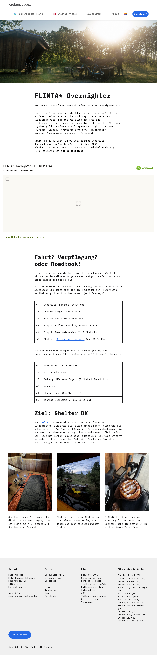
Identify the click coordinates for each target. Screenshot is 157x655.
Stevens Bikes (53, 578)
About (115, 13)
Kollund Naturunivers (70, 339)
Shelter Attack (126, 575)
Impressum (87, 602)
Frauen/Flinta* (90, 574)
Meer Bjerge (140, 587)
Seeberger (50, 581)
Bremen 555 (124, 611)
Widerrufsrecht (90, 599)
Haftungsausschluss (92, 587)
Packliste (50, 596)
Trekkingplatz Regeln (93, 584)
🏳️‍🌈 (125, 13)
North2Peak (124, 593)
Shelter (45, 422)
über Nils (14, 593)
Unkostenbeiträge (91, 578)
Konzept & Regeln (91, 581)
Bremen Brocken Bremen (131, 605)
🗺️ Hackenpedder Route (28, 13)
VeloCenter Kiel (54, 574)
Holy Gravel (125, 596)
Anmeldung (140, 14)
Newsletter (20, 634)
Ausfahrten (94, 13)
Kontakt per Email (19, 587)
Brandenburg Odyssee (130, 614)
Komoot (48, 593)
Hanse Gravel (125, 599)
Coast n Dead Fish (128, 578)
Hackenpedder (19, 4)
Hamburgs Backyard (128, 602)
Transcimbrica (126, 584)
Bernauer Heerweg (128, 620)
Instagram (50, 590)
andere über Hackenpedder (23, 596)
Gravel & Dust (126, 581)
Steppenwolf (125, 617)
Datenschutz (88, 590)
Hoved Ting (124, 587)
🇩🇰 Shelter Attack (65, 13)
